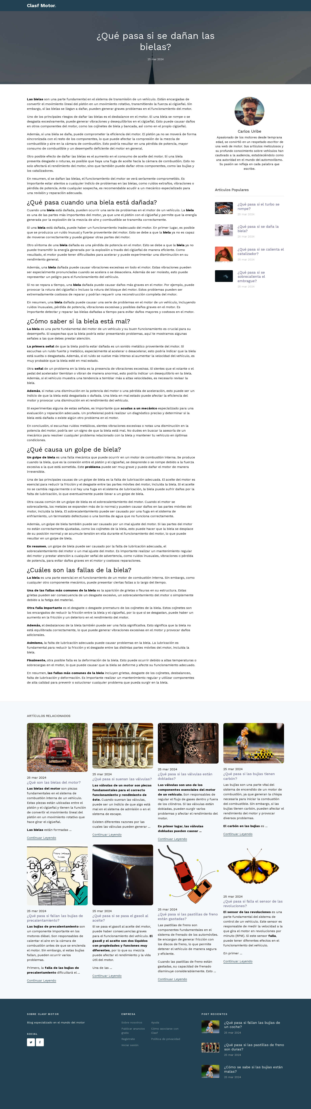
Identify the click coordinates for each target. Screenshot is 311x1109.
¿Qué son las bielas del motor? (54, 782)
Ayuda (155, 1022)
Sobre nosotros (131, 1022)
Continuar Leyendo (41, 838)
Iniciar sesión (129, 1045)
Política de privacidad (165, 1039)
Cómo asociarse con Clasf (165, 1030)
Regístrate (128, 1039)
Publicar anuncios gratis (133, 1030)
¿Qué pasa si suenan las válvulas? (122, 779)
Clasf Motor (41, 5)
